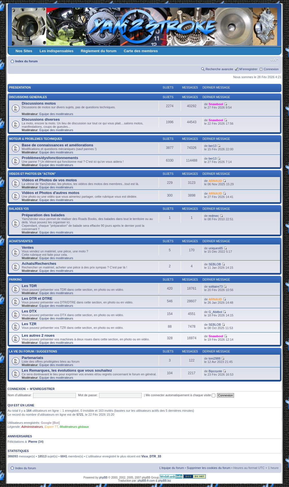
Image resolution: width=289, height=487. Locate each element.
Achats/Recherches (39, 263)
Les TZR (29, 324)
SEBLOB (215, 264)
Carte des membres (141, 51)
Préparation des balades (43, 215)
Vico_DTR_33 (151, 456)
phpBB (103, 477)
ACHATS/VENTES (21, 241)
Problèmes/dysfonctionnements (50, 158)
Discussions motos (39, 103)
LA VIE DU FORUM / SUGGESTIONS (33, 351)
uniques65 (216, 248)
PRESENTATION (20, 87)
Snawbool (216, 104)
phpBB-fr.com (146, 480)
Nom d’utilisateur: (20, 395)
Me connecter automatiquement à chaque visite (180, 395)
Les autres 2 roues (38, 335)
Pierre (32, 441)
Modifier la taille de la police (274, 60)
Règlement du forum (98, 51)
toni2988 (214, 358)
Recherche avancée (219, 69)
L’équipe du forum (171, 468)
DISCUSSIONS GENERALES (28, 97)
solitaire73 (216, 286)
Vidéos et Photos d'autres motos (50, 193)
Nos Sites (24, 51)
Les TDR (29, 286)
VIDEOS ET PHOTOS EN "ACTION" (32, 173)
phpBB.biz (164, 480)
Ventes (28, 247)
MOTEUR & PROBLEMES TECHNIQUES (35, 138)
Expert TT (51, 426)
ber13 (212, 145)
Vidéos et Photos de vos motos (49, 180)
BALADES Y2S (19, 208)
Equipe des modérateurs (56, 114)
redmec (214, 215)
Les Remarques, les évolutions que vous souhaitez (67, 370)
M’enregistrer (248, 69)
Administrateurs (32, 426)
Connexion (271, 69)
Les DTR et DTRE (37, 298)
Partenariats (32, 358)
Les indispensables (56, 51)
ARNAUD (215, 180)
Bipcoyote (215, 371)
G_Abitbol (215, 312)
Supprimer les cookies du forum (209, 468)
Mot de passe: (88, 395)
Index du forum (26, 61)
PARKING (15, 279)
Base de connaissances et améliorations (57, 145)
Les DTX (29, 311)
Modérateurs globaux (74, 426)
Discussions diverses (41, 119)
